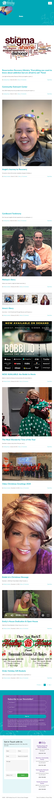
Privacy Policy (49, 797)
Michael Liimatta (6, 176)
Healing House (6, 79)
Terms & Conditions (40, 797)
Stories (21, 286)
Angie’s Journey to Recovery (14, 169)
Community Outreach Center (14, 87)
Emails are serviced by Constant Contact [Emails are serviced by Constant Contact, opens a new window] (17, 726)
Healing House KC (13, 797)
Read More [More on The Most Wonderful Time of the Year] (49, 446)
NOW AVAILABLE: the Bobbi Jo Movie (19, 374)
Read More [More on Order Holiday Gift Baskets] (49, 678)
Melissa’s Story (8, 279)
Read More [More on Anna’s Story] (49, 315)
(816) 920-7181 (18, 744)
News (19, 79)
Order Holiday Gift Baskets (14, 671)
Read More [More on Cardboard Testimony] (49, 220)
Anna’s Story (8, 308)
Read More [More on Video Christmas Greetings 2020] (49, 488)
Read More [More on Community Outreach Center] (49, 94)
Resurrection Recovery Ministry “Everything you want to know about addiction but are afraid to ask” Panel (27, 71)
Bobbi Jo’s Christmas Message (15, 577)
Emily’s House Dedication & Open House (20, 621)
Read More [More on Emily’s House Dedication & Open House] (49, 628)
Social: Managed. (24, 797)
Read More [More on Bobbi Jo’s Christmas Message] (49, 584)
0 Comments (23, 79)
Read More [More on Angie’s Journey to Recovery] (49, 176)
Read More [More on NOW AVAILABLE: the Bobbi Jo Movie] (49, 381)
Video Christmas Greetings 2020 (16, 484)
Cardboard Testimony (11, 213)
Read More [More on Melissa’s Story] (49, 286)
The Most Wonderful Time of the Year (19, 439)
